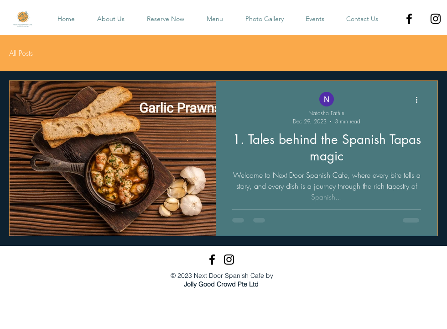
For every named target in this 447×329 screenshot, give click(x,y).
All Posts (21, 53)
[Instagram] (435, 19)
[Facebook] (409, 19)
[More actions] (419, 99)
